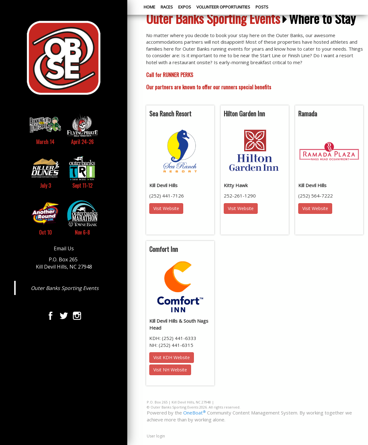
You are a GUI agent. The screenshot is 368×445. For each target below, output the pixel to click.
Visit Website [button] (166, 208)
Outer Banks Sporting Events (65, 288)
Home (149, 7)
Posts (261, 7)
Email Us (64, 248)
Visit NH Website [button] (170, 370)
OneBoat (194, 412)
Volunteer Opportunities (223, 7)
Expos (184, 7)
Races (167, 7)
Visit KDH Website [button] (171, 357)
